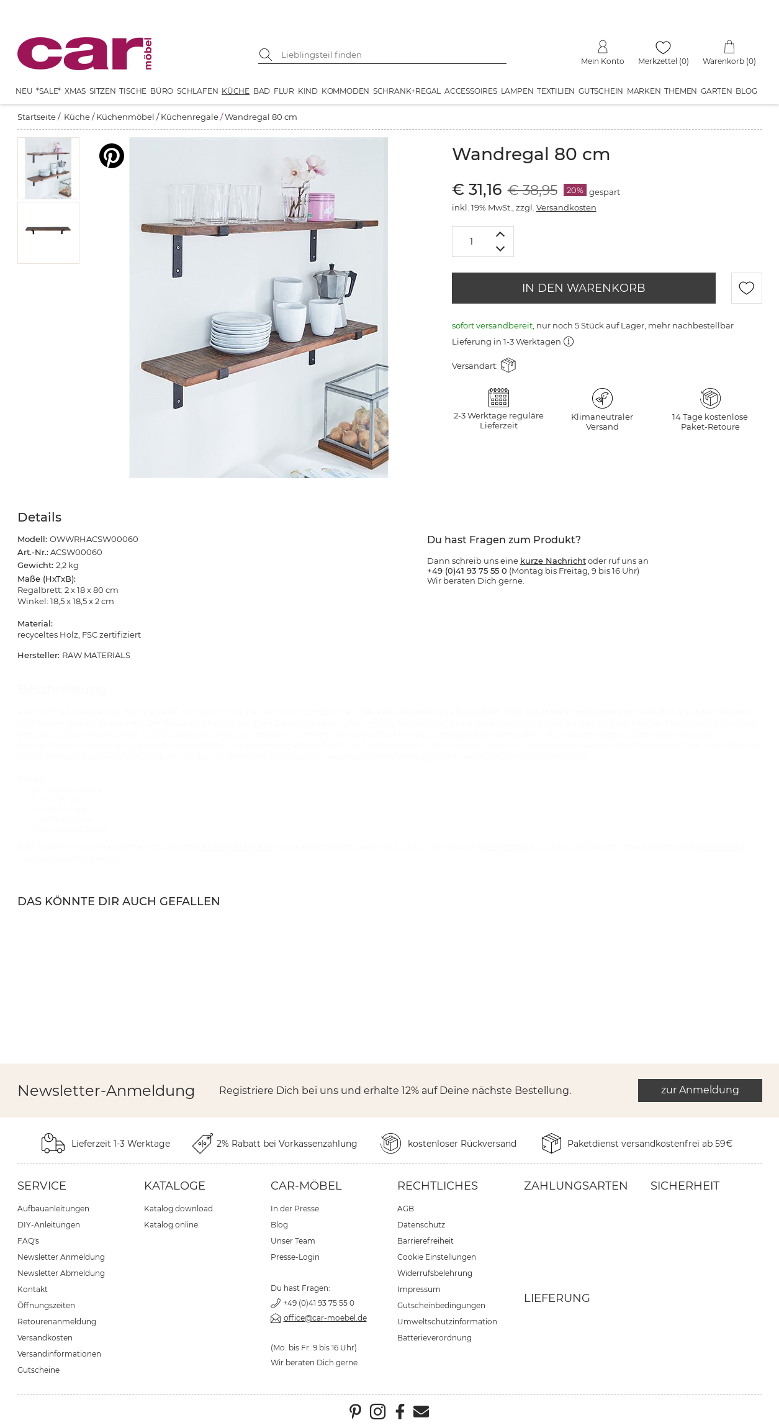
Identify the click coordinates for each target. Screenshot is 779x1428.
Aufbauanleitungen (53, 1208)
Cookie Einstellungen (436, 1257)
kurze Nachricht (553, 561)
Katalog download (178, 1208)
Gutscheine (38, 1370)
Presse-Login (295, 1257)
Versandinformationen (59, 1353)
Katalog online (171, 1224)
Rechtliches (437, 1186)
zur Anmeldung (700, 1090)
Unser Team (293, 1240)
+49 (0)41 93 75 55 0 (318, 1303)
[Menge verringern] (500, 249)
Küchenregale (189, 117)
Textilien (556, 91)
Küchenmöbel (125, 117)
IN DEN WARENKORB (584, 288)
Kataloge (174, 1186)
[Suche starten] (267, 54)
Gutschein (601, 91)
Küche (236, 91)
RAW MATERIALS (237, 846)
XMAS (75, 91)
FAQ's (28, 1240)
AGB (405, 1208)
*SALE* (48, 91)
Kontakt (32, 1289)
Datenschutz (421, 1224)
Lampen (517, 91)
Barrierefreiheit (425, 1240)
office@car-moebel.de (325, 1317)
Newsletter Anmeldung (61, 1257)
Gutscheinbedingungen (441, 1305)
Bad (261, 91)
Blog (746, 91)
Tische (132, 91)
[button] (48, 168)
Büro (161, 91)
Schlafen (197, 91)
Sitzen (102, 91)
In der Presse (295, 1208)
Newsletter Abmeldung (61, 1273)
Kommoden (345, 91)
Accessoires (470, 91)
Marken (644, 91)
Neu (24, 91)
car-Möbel (306, 1186)
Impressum (419, 1289)
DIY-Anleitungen (48, 1224)
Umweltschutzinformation (447, 1321)
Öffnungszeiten (46, 1305)
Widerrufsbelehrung (434, 1273)
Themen (680, 91)
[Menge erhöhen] (500, 234)
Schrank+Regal (407, 91)
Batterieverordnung (434, 1337)
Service (41, 1186)
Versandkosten (566, 207)
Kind (308, 91)
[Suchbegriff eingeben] (392, 54)
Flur (284, 91)
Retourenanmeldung (56, 1321)
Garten (716, 91)
